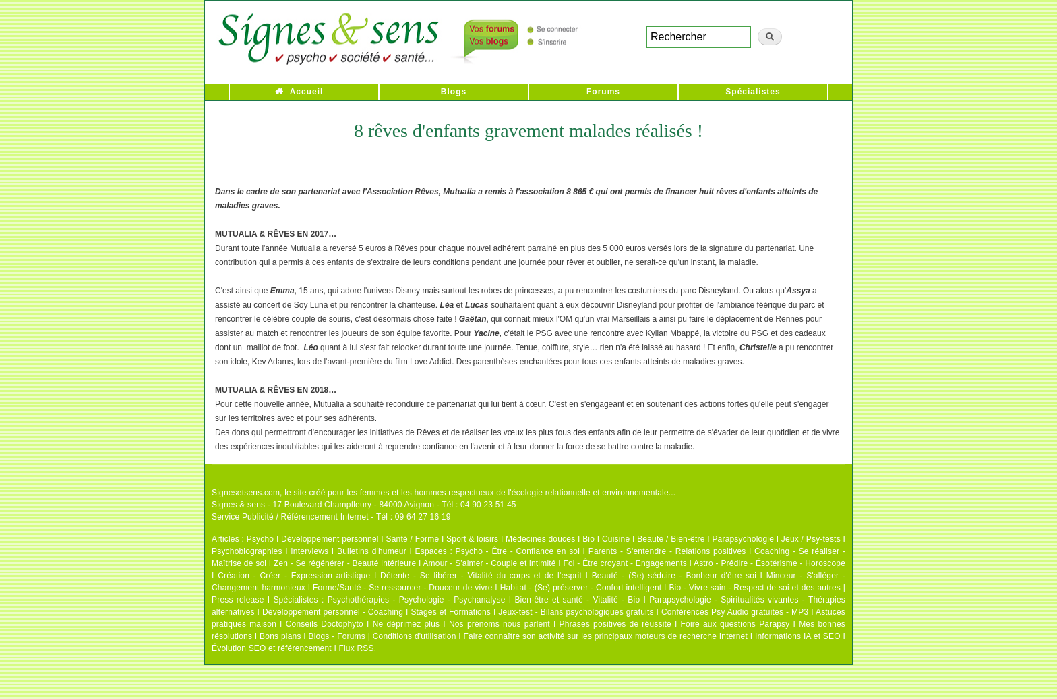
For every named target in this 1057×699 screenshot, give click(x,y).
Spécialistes (752, 91)
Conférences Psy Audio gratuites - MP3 (734, 612)
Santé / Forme (413, 539)
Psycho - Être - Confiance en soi (518, 551)
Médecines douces (540, 539)
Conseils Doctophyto (324, 624)
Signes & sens (238, 504)
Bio (588, 539)
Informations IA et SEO (798, 636)
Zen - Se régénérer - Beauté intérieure (345, 563)
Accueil (307, 91)
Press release (238, 600)
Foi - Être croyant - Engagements (624, 563)
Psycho (260, 539)
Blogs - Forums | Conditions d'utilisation (382, 636)
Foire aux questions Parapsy (735, 624)
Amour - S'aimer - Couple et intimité (489, 563)
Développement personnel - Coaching (332, 612)
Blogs (453, 91)
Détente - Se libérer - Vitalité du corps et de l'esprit (481, 575)
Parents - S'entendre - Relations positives (667, 551)
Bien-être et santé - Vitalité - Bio (577, 600)
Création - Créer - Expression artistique (294, 575)
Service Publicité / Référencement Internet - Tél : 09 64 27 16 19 (331, 517)
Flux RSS (355, 648)
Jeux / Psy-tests (811, 539)
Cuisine (616, 539)
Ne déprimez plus (406, 624)
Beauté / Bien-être (670, 539)
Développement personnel (330, 539)
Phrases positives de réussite (615, 624)
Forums (603, 91)
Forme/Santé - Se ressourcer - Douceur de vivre (403, 587)
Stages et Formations (451, 612)
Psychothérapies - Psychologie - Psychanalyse (417, 600)
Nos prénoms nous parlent (499, 624)
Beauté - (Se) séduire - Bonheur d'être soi (674, 575)
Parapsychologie (743, 539)
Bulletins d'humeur (371, 551)
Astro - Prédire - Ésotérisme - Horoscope (769, 563)
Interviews (309, 551)
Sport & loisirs (472, 539)
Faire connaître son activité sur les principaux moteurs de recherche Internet (605, 636)
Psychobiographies (247, 551)
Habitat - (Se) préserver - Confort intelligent (581, 587)
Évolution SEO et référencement (272, 648)
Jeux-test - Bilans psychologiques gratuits (575, 612)
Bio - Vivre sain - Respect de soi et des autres (755, 587)
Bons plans (280, 636)
